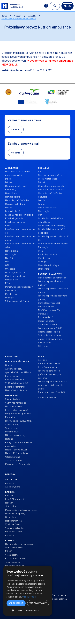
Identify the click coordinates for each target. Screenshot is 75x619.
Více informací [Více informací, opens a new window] (29, 596)
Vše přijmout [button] (16, 603)
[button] (28, 610)
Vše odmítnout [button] (38, 603)
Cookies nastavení (58, 598)
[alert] (27, 591)
